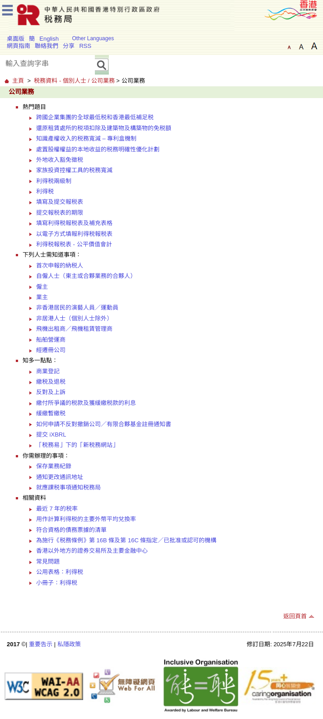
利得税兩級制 (53, 181)
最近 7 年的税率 (57, 508)
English (49, 38)
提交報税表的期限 (59, 212)
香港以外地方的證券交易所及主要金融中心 (92, 550)
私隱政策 (69, 644)
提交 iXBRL (51, 434)
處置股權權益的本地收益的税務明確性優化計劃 (97, 149)
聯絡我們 (46, 45)
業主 (42, 297)
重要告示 (40, 644)
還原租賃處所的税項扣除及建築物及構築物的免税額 (103, 128)
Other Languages (93, 38)
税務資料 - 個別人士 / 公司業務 (74, 80)
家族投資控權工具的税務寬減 (74, 170)
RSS (85, 45)
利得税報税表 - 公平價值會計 (74, 244)
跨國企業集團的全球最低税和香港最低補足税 (95, 117)
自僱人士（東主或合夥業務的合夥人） (86, 276)
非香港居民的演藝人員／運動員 (77, 307)
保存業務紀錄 (53, 466)
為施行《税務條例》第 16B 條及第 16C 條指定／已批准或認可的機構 (126, 540)
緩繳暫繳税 (51, 413)
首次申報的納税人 (59, 265)
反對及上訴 (51, 392)
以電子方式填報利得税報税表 (74, 233)
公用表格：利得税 (59, 572)
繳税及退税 (51, 381)
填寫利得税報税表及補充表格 (74, 223)
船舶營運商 (51, 339)
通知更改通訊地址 (59, 477)
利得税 (45, 191)
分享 (69, 45)
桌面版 (15, 38)
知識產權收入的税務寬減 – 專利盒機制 (86, 138)
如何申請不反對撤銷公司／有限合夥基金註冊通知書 (103, 424)
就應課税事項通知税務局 (68, 487)
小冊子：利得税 (56, 582)
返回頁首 (295, 616)
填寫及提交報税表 (59, 201)
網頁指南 (18, 45)
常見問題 (48, 561)
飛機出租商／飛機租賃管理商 (74, 328)
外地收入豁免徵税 (59, 159)
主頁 (18, 80)
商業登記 (48, 371)
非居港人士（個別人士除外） (74, 318)
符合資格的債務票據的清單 (71, 529)
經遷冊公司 (51, 350)
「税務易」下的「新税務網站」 (77, 445)
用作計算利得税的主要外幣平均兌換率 (86, 519)
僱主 (42, 286)
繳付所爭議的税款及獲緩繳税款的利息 (86, 402)
